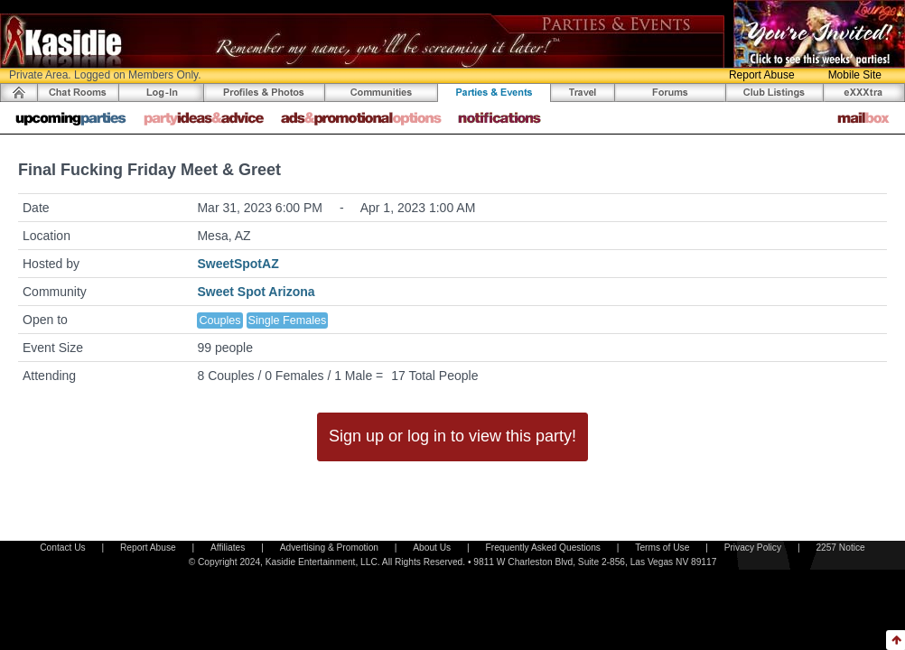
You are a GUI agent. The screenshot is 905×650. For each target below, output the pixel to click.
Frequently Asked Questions (543, 547)
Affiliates (227, 547)
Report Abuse (762, 75)
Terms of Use (662, 547)
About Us (432, 547)
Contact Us (62, 547)
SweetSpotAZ (237, 263)
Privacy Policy (752, 547)
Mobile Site (855, 75)
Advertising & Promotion (329, 547)
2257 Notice (840, 547)
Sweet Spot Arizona (255, 291)
